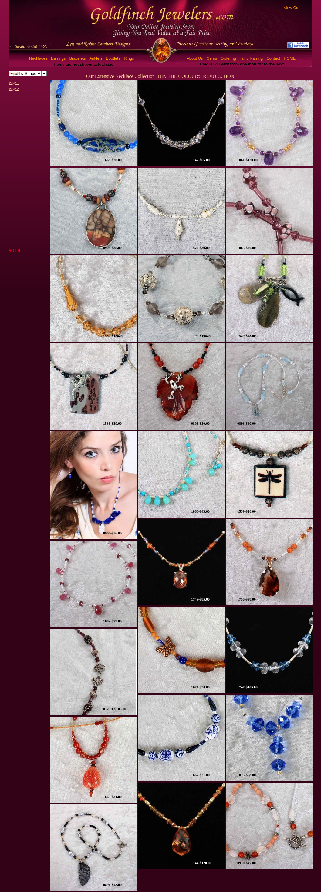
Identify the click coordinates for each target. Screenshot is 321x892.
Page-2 (14, 89)
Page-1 (14, 83)
